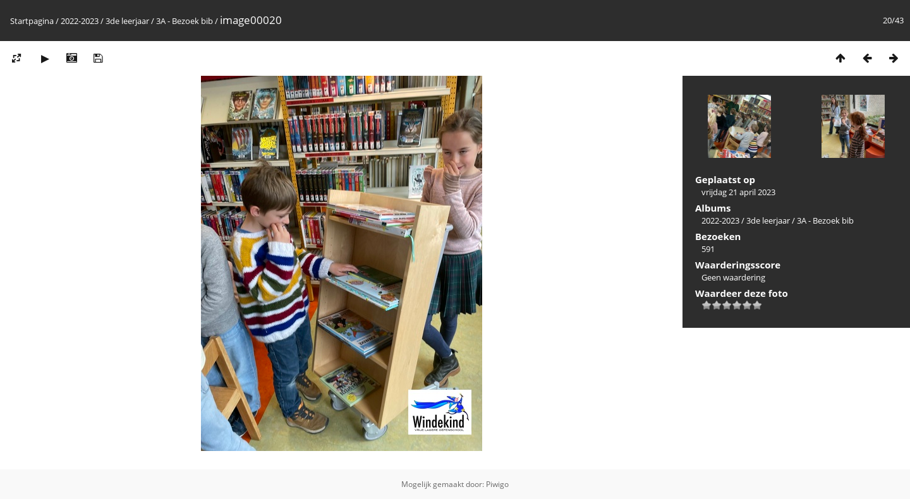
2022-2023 (80, 21)
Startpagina (32, 21)
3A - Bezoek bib (184, 21)
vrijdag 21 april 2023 (738, 192)
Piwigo (497, 484)
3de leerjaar (127, 21)
